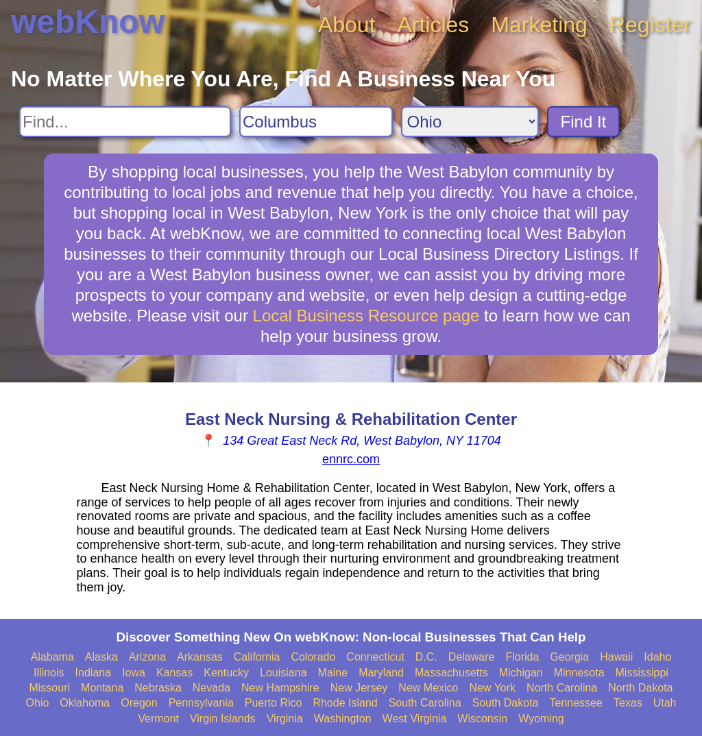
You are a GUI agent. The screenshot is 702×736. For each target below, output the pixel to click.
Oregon (139, 703)
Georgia (569, 657)
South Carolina (425, 703)
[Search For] (125, 121)
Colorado (313, 657)
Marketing (539, 24)
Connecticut (375, 657)
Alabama (52, 657)
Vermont (158, 718)
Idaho (657, 657)
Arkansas (200, 657)
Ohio (37, 703)
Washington (343, 718)
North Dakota (640, 688)
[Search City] (316, 121)
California (257, 657)
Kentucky (226, 672)
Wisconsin (482, 718)
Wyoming (541, 718)
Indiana (93, 672)
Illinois (49, 672)
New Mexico (428, 688)
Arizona (147, 657)
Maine (333, 672)
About (347, 24)
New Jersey (359, 688)
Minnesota (579, 672)
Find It (584, 121)
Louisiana (283, 672)
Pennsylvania (201, 703)
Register (650, 24)
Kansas (174, 672)
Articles (433, 24)
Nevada (211, 688)
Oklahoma (85, 703)
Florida (522, 657)
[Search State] (470, 121)
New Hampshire (280, 688)
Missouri (49, 688)
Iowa (133, 672)
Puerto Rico (273, 703)
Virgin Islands (223, 718)
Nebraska (157, 688)
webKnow (88, 21)
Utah (665, 703)
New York (492, 688)
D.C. (426, 657)
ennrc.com (351, 459)
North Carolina (561, 688)
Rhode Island (345, 703)
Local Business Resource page (366, 315)
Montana (102, 688)
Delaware (471, 657)
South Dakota (505, 703)
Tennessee (575, 703)
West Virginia (415, 718)
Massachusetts (451, 672)
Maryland (381, 672)
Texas (628, 703)
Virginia (285, 718)
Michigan (521, 672)
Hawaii (616, 657)
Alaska (101, 657)
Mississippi (642, 672)
